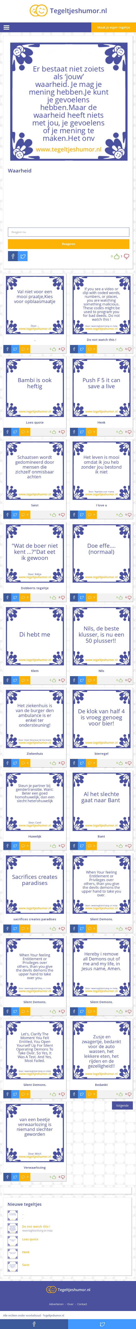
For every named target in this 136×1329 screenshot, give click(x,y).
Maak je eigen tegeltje (113, 27)
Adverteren (56, 1304)
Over (70, 1304)
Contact (82, 1304)
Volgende (122, 1105)
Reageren (68, 244)
